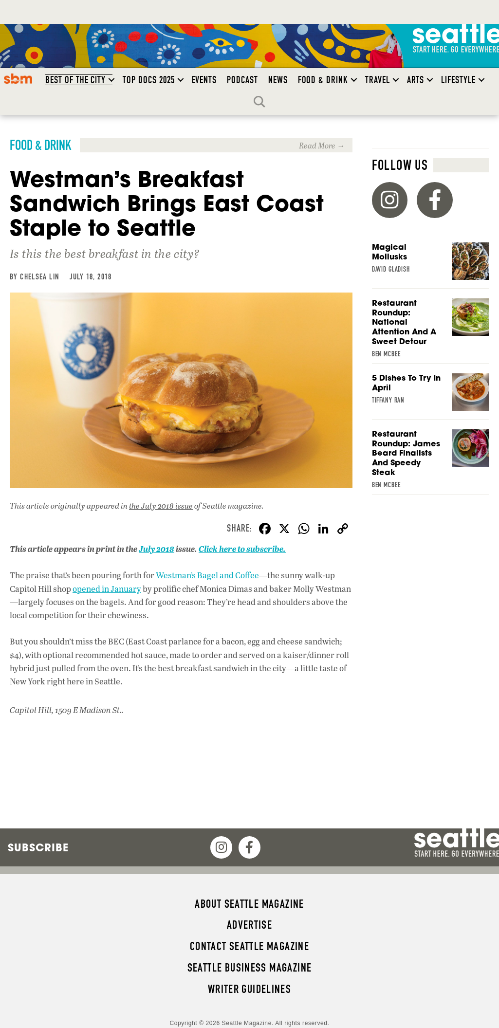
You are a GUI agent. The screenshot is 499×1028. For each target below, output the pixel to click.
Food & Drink (323, 80)
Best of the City (75, 80)
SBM (18, 78)
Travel (377, 80)
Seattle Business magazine (249, 967)
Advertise (249, 925)
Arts (416, 80)
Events (204, 80)
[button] (111, 80)
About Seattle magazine (249, 904)
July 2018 (156, 548)
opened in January (107, 588)
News (278, 80)
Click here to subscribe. (242, 548)
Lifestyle (458, 80)
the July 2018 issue (161, 505)
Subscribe (38, 847)
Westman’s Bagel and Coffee (207, 575)
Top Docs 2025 (148, 80)
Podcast (242, 80)
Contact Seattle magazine (249, 946)
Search (262, 102)
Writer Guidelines (250, 989)
